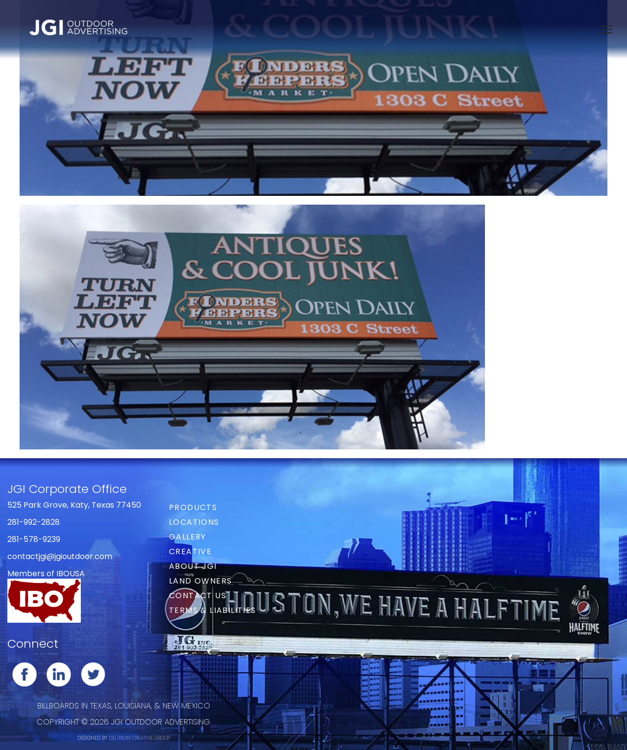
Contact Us (197, 595)
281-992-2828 (33, 522)
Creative (190, 551)
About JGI (193, 566)
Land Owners (200, 580)
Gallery (187, 536)
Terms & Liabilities (212, 610)
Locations (194, 522)
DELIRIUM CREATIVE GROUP (139, 738)
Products (193, 507)
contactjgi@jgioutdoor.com (59, 556)
